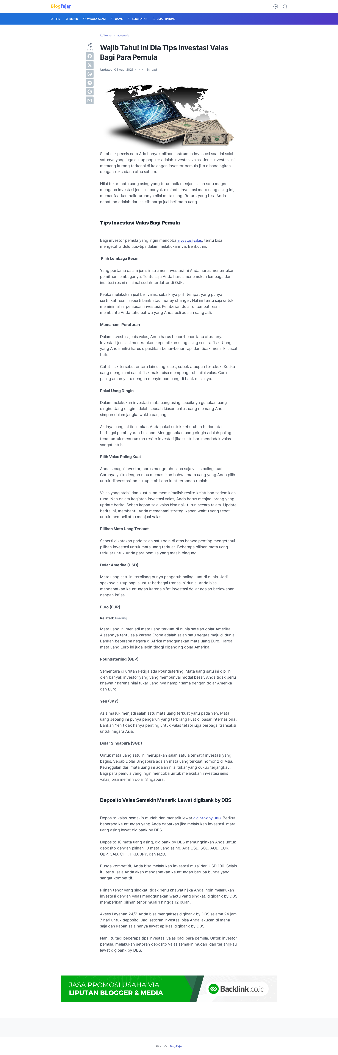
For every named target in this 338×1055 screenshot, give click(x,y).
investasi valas (191, 240)
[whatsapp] (90, 74)
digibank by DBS (208, 818)
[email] (90, 100)
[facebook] (90, 56)
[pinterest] (90, 91)
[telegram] (90, 83)
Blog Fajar (176, 1046)
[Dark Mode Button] (275, 6)
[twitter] (90, 65)
